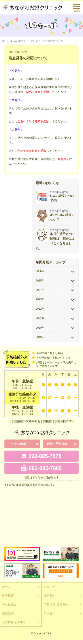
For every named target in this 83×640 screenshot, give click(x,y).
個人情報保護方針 (13, 622)
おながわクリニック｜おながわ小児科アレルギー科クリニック (32, 7)
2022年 (40, 308)
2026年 (40, 271)
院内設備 (8, 613)
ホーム (5, 41)
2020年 (40, 327)
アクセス (49, 613)
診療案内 (49, 595)
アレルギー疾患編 (40, 41)
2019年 (40, 337)
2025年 (40, 280)
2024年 (40, 289)
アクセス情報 (17, 443)
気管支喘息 (56, 41)
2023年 (40, 299)
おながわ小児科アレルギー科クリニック (41, 432)
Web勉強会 (20, 41)
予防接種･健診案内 (56, 604)
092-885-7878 (41, 456)
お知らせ (49, 586)
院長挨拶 (8, 595)
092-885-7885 (41, 468)
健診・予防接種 (57, 443)
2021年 (40, 318)
